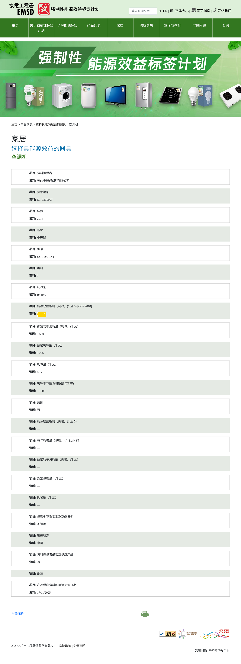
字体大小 (182, 11)
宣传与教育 (172, 25)
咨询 (225, 25)
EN (165, 11)
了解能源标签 (67, 25)
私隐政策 (65, 645)
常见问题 (199, 25)
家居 (120, 25)
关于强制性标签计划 (41, 28)
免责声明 (79, 645)
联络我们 (224, 11)
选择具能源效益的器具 (51, 124)
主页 (15, 25)
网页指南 (203, 11)
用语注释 (18, 613)
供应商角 (146, 25)
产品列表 (94, 25)
